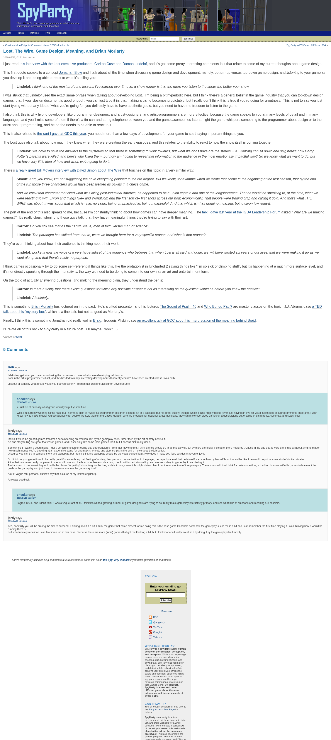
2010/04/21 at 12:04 (26, 402)
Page (162, 709)
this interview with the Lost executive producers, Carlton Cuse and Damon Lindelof (83, 64)
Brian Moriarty (42, 306)
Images (34, 33)
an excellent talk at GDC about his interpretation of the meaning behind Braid (196, 320)
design (19, 336)
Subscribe (188, 39)
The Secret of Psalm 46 (178, 306)
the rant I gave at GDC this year (61, 134)
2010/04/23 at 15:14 (17, 434)
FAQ (48, 33)
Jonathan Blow (70, 72)
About (7, 33)
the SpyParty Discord (116, 559)
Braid (97, 320)
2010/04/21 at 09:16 (17, 370)
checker (23, 399)
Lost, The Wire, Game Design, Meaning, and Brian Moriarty (64, 51)
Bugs (21, 33)
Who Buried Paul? (218, 306)
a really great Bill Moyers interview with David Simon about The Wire (68, 170)
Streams (61, 33)
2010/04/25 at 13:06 (17, 521)
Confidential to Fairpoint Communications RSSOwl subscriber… (39, 45)
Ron (11, 367)
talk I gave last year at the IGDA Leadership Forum (241, 212)
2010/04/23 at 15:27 (26, 498)
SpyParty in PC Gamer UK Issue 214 (306, 45)
